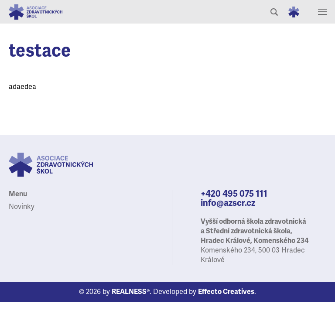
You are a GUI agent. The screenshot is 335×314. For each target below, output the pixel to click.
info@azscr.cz (228, 203)
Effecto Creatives (226, 291)
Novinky (21, 206)
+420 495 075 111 (234, 193)
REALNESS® (131, 291)
